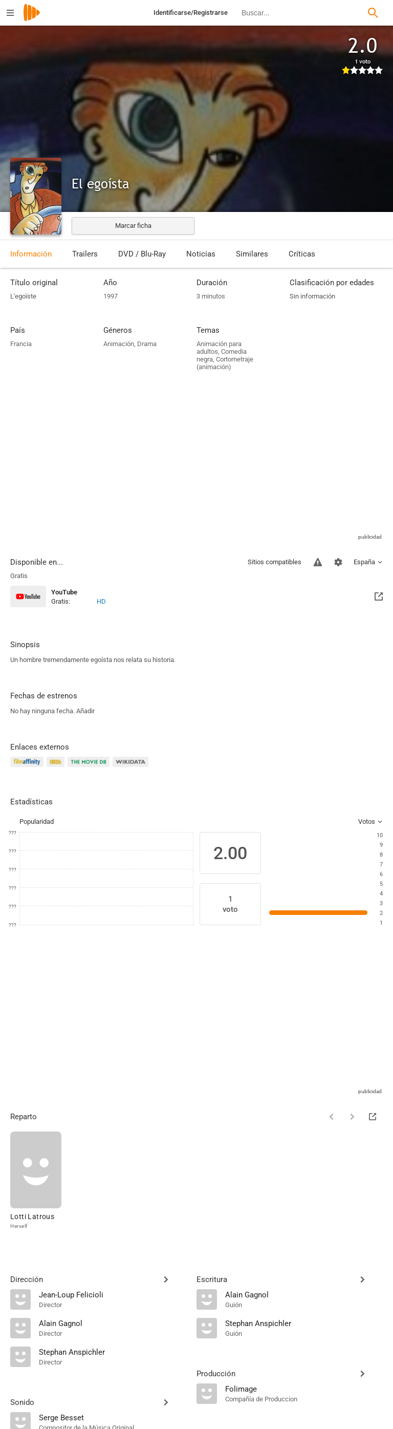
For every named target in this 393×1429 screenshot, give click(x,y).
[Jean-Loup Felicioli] (112, 1294)
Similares (252, 254)
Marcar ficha (133, 225)
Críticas (302, 254)
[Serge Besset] (112, 1417)
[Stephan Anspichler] (112, 1352)
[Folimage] (304, 1388)
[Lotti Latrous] (35, 1181)
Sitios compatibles (274, 562)
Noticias (200, 254)
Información (31, 254)
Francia (21, 344)
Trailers (85, 254)
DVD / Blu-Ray (142, 254)
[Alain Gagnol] (112, 1323)
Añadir (85, 711)
